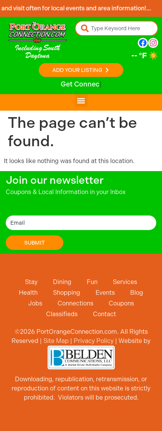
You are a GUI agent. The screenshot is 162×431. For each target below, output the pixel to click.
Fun (92, 282)
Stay (31, 282)
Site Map (56, 340)
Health (28, 292)
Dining (62, 282)
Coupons (121, 303)
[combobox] (116, 28)
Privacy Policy (94, 340)
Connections (75, 303)
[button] (81, 100)
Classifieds (62, 314)
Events (105, 292)
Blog (136, 292)
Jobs (35, 303)
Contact (104, 314)
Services (125, 282)
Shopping (66, 292)
